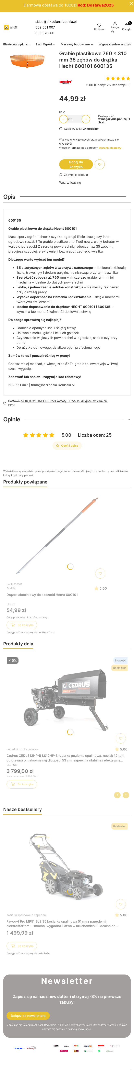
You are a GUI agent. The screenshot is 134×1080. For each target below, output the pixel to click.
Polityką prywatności (80, 1029)
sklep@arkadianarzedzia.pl (56, 22)
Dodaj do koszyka (76, 164)
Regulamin (50, 1024)
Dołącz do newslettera (28, 1016)
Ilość (62, 112)
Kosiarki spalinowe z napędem (27, 915)
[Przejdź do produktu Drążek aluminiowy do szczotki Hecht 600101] (57, 535)
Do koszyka (22, 625)
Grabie (11, 588)
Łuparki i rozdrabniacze (22, 749)
